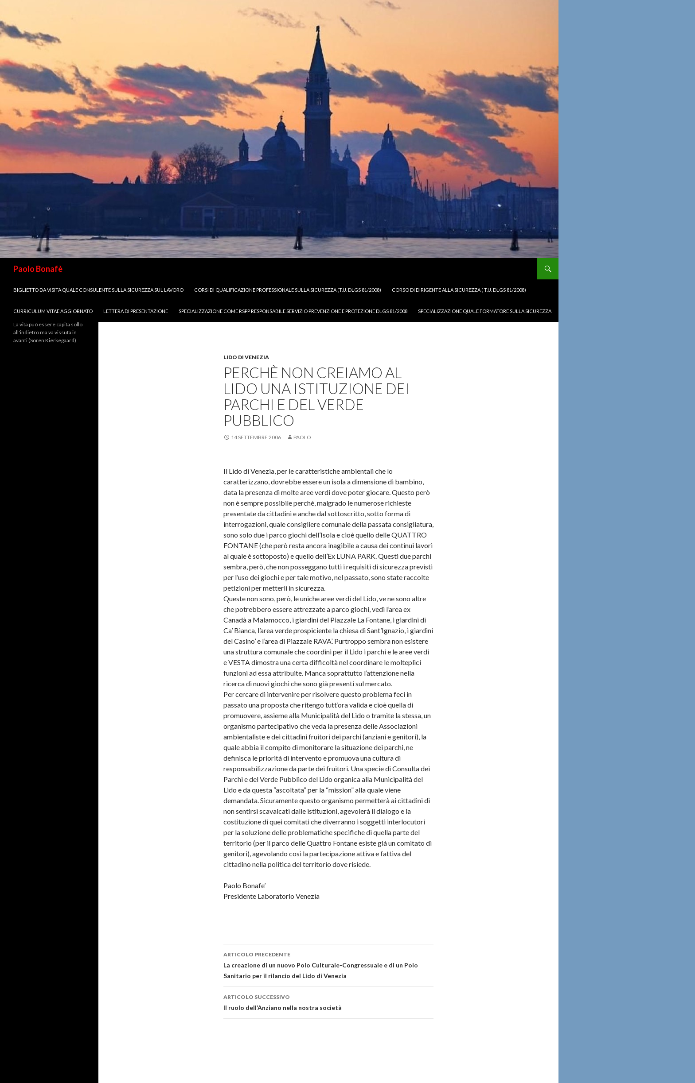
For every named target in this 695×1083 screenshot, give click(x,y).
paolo (302, 437)
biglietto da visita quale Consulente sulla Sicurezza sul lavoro (98, 290)
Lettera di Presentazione (135, 311)
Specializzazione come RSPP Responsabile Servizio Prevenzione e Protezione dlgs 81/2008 (293, 311)
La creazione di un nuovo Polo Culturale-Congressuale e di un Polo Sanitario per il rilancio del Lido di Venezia (328, 964)
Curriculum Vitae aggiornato (53, 311)
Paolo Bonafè (37, 269)
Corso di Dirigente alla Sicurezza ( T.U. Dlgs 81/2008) (459, 290)
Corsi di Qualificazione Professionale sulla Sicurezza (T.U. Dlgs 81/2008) (287, 290)
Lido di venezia (246, 357)
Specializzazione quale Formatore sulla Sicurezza (484, 311)
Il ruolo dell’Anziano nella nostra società (328, 1001)
